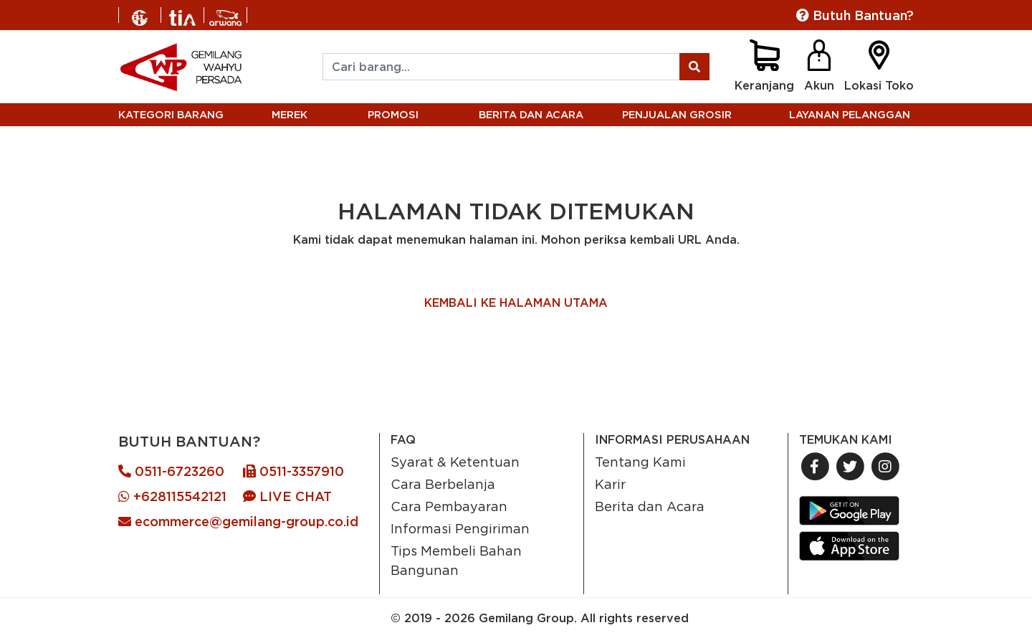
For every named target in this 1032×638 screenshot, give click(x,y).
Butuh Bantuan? (855, 15)
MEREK (289, 114)
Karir (610, 484)
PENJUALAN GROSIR (677, 114)
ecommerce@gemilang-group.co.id (238, 521)
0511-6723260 (171, 471)
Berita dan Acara (649, 506)
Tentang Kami (640, 462)
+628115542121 (172, 496)
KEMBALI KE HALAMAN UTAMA (516, 302)
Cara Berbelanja (443, 484)
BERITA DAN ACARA (531, 114)
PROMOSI (393, 114)
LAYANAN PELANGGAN (849, 114)
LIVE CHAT (287, 496)
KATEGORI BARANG (171, 114)
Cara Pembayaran (449, 506)
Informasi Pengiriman (460, 528)
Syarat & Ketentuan (455, 462)
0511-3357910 (293, 471)
